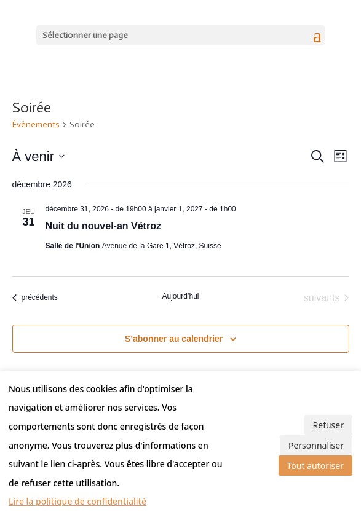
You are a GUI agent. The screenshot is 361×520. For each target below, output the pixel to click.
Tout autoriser (315, 465)
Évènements (36, 124)
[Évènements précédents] (35, 298)
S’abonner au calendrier (174, 339)
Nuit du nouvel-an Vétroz (103, 226)
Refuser (328, 425)
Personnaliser (316, 445)
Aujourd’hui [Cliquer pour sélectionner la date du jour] (180, 296)
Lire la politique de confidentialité (77, 501)
